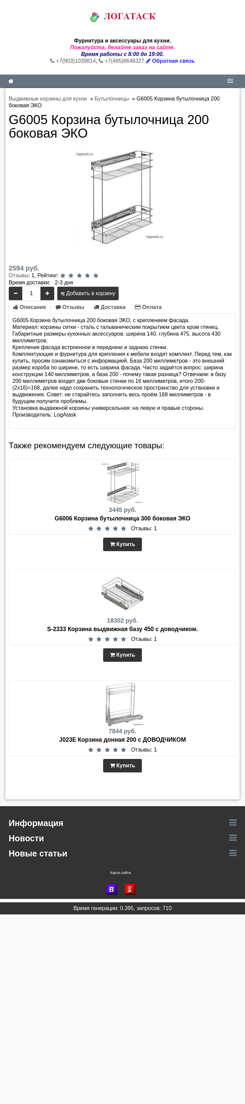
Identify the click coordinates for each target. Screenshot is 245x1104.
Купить (122, 544)
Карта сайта (120, 873)
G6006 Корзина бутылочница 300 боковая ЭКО (122, 518)
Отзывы (19, 275)
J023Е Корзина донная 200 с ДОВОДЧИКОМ (122, 739)
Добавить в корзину (88, 293)
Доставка (109, 307)
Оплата (148, 307)
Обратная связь (170, 61)
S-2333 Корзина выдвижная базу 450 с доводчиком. (122, 629)
